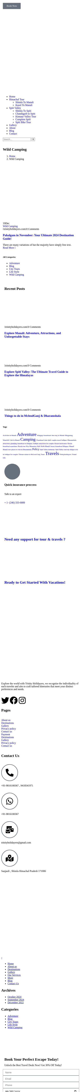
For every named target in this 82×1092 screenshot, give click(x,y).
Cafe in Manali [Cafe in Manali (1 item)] (15, 440)
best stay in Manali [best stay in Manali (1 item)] (58, 435)
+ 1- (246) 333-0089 (14, 502)
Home (12, 156)
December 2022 (16, 1002)
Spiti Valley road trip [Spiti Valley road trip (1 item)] (62, 449)
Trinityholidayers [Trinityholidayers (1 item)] (65, 454)
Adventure (14, 263)
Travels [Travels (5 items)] (52, 453)
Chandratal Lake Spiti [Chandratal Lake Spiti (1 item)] (43, 440)
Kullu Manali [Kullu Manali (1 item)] (45, 446)
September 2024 (16, 999)
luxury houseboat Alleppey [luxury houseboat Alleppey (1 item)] (59, 446)
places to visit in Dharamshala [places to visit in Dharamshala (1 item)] (21, 449)
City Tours (14, 269)
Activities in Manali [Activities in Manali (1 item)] (9, 435)
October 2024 (14, 997)
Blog (11, 266)
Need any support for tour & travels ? (34, 539)
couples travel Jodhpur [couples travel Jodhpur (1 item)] (59, 440)
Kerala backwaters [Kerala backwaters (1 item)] (61, 443)
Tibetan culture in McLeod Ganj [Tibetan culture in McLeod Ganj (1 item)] (29, 454)
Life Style (14, 271)
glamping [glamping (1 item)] (13, 443)
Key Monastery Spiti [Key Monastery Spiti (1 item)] (33, 446)
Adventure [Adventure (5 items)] (26, 434)
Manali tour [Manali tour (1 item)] (7, 449)
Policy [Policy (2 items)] (35, 449)
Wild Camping (10, 226)
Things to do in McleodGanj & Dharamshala (32, 415)
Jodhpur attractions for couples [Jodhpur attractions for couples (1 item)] (43, 443)
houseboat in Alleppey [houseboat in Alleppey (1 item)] (25, 443)
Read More (9, 247)
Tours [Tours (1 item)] (43, 454)
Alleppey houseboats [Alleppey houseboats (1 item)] (44, 435)
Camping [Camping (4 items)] (27, 439)
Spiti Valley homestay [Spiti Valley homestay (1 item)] (47, 449)
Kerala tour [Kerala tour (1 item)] (22, 446)
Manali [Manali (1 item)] (71, 446)
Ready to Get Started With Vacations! (34, 582)
